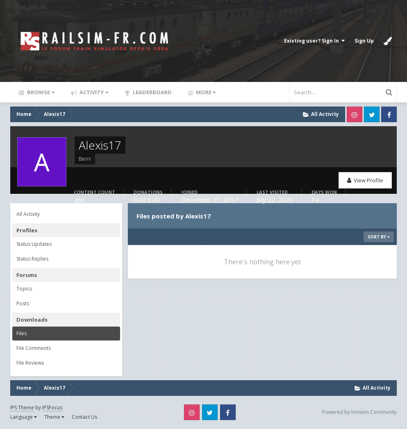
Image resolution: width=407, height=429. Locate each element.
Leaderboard (152, 92)
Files (21, 333)
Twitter (372, 114)
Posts (22, 303)
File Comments (33, 348)
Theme (54, 416)
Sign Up (364, 40)
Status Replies (32, 258)
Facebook (389, 114)
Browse (40, 92)
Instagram (354, 114)
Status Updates (34, 244)
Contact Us (84, 416)
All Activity (28, 214)
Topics (24, 288)
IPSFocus (52, 407)
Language (23, 416)
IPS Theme (22, 407)
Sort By (379, 237)
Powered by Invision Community (359, 412)
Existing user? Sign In (314, 40)
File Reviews (30, 362)
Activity (93, 92)
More (205, 92)
